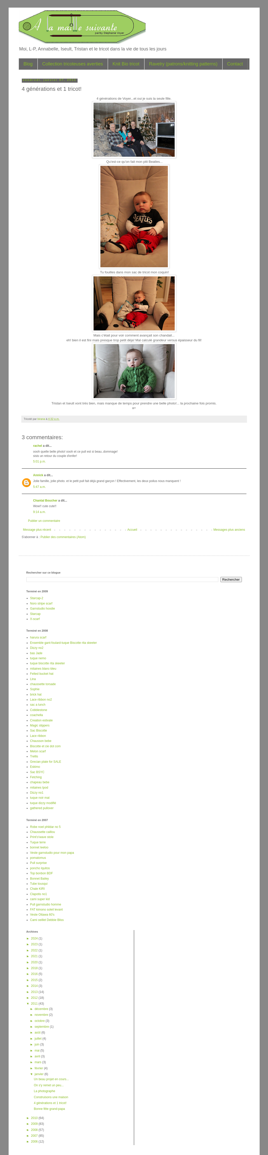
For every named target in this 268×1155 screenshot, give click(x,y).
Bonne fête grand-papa (49, 1109)
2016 (35, 974)
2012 (35, 998)
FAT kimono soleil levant (46, 909)
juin (37, 1044)
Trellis (34, 756)
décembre (41, 1009)
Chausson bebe (40, 741)
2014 (35, 986)
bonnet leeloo (39, 847)
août (37, 1032)
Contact (235, 63)
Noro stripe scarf (41, 603)
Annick (38, 475)
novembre (41, 1015)
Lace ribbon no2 (41, 699)
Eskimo (35, 767)
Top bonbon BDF (41, 873)
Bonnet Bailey (39, 878)
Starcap (35, 614)
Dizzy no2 (37, 648)
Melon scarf (38, 751)
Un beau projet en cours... (51, 1079)
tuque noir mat (40, 797)
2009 (35, 1124)
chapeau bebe (39, 782)
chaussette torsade (43, 684)
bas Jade (36, 653)
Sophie (35, 689)
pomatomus (38, 858)
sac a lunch (38, 704)
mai (37, 1050)
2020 (35, 962)
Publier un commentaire (44, 521)
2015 (35, 980)
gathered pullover (42, 808)
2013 (35, 992)
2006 (35, 1141)
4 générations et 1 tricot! (50, 1103)
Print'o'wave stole (42, 837)
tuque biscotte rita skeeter (47, 663)
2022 (35, 950)
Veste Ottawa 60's (42, 914)
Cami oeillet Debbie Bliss (47, 920)
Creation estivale (41, 720)
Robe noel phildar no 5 (45, 827)
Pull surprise (38, 863)
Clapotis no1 (38, 894)
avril (37, 1056)
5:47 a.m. (39, 487)
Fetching (36, 777)
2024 (35, 938)
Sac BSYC (37, 772)
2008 (35, 1130)
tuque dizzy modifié (43, 803)
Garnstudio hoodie (42, 608)
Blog (28, 63)
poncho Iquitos (40, 868)
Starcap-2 (36, 598)
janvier (39, 1074)
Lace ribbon (38, 736)
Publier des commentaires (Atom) (63, 537)
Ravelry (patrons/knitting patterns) (183, 63)
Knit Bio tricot (126, 63)
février (39, 1068)
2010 (35, 1118)
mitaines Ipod (39, 787)
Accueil (132, 529)
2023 (35, 944)
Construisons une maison (51, 1097)
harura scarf (38, 637)
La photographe (44, 1091)
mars (38, 1062)
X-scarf (35, 619)
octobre (39, 1021)
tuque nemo (38, 658)
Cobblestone (38, 710)
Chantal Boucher (45, 500)
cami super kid (40, 899)
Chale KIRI (37, 889)
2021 (35, 956)
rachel (37, 446)
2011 (35, 1003)
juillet (38, 1038)
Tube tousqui (39, 883)
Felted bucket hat (41, 674)
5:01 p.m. (39, 461)
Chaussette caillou (42, 832)
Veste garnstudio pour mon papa (52, 853)
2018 (35, 968)
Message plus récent (37, 529)
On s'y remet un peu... (49, 1085)
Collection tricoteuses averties (72, 63)
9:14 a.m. (39, 512)
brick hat (36, 694)
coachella (36, 715)
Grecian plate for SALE (45, 761)
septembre (42, 1026)
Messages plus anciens (229, 529)
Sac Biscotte (38, 730)
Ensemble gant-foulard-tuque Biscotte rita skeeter (63, 643)
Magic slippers (40, 725)
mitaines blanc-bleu (43, 668)
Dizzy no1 (37, 792)
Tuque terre (38, 842)
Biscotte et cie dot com (45, 746)
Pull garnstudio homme (45, 904)
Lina (33, 679)
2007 (35, 1136)
